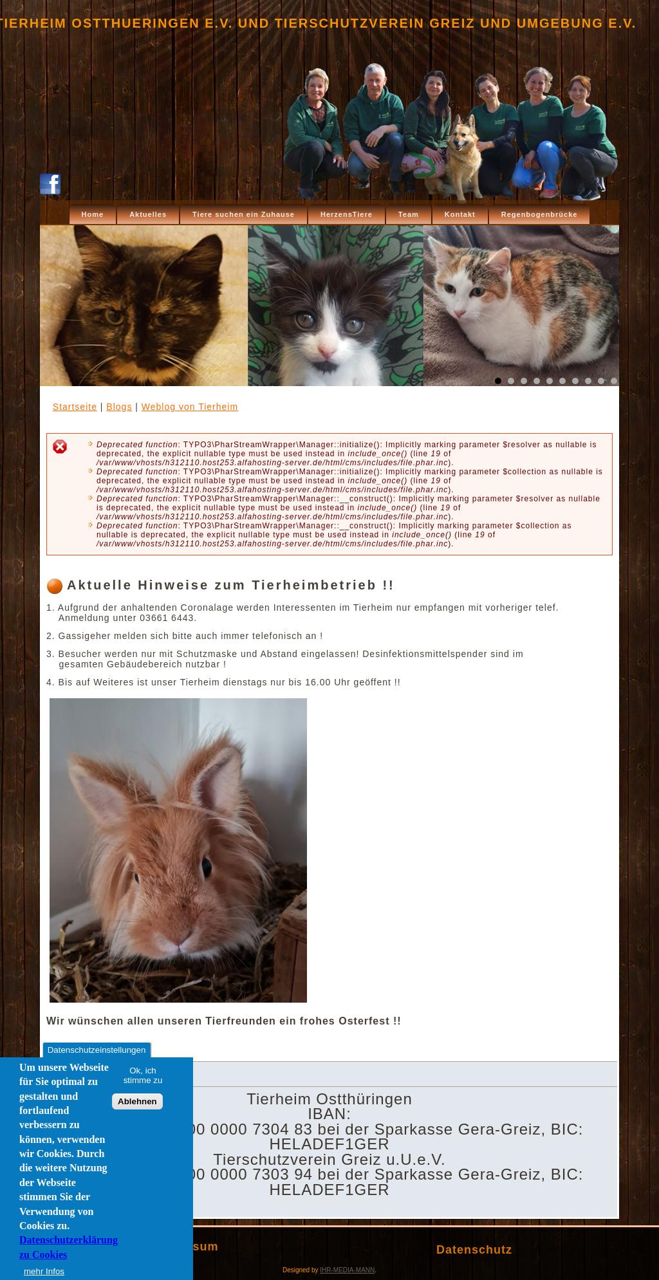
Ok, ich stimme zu (143, 1076)
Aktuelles (148, 214)
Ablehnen (137, 1103)
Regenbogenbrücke (539, 214)
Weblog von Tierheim (190, 407)
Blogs (119, 407)
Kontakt (460, 214)
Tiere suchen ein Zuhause (243, 214)
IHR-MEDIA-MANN (347, 1270)
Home (93, 214)
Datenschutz (474, 1249)
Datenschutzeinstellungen (97, 1051)
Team (408, 214)
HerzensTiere (346, 214)
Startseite (75, 407)
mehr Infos (44, 1272)
